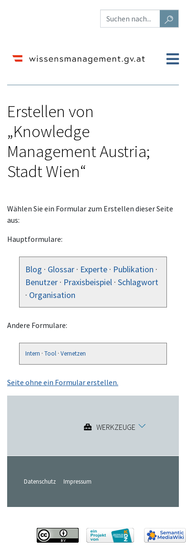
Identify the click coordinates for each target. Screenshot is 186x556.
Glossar (61, 269)
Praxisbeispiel (87, 282)
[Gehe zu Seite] (169, 19)
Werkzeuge (115, 427)
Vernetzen (73, 353)
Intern (32, 353)
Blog (33, 269)
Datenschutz (40, 481)
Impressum (77, 481)
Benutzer (41, 282)
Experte (93, 269)
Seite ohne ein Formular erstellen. (62, 382)
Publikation (133, 269)
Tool (50, 353)
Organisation (52, 294)
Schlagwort (138, 282)
